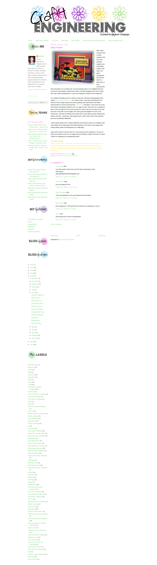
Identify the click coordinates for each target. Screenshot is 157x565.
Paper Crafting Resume (115, 40)
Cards (30, 222)
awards (30, 370)
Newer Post (54, 235)
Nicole (58, 214)
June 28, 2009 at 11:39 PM (66, 198)
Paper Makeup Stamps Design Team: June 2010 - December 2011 (37, 136)
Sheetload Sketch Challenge (37, 501)
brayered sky (79, 105)
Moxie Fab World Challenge (36, 436)
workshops (31, 556)
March (34, 332)
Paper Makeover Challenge (36, 446)
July (33, 289)
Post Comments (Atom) (66, 239)
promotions (31, 474)
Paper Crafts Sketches (35, 443)
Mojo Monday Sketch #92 (63, 100)
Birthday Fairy (35, 320)
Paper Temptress (33, 453)
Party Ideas (64, 40)
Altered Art (31, 229)
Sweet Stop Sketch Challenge (37, 518)
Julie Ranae (59, 166)
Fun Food (55, 40)
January (34, 338)
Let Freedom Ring (37, 303)
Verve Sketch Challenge (35, 549)
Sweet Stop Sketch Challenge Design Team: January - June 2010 (38, 148)
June (33, 292)
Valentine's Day (33, 537)
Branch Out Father (37, 309)
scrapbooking (32, 484)
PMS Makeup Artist (34, 465)
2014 (32, 264)
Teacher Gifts (32, 528)
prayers (30, 472)
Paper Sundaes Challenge (36, 450)
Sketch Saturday (33, 504)
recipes (30, 482)
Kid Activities (75, 40)
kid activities (31, 421)
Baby (29, 372)
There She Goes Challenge (36, 535)
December (35, 278)
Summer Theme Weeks (35, 511)
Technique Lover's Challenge (37, 530)
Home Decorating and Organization (94, 40)
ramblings (31, 479)
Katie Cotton (59, 203)
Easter (30, 401)
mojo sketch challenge (35, 431)
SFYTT (30, 499)
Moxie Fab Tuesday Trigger (36, 433)
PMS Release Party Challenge (37, 467)
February (35, 335)
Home (30, 40)
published (31, 477)
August (34, 287)
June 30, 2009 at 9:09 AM (66, 219)
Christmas (31, 392)
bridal (29, 379)
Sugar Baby (31, 509)
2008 (32, 341)
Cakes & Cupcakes (34, 231)
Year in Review (32, 559)
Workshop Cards (36, 300)
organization (32, 438)
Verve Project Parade (34, 547)
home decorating (33, 418)
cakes (30, 382)
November (35, 281)
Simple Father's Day (37, 312)
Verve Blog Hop (33, 540)
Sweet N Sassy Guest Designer (38, 514)
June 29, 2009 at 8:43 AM (66, 209)
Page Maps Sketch (34, 441)
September (35, 284)
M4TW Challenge (33, 423)
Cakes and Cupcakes (42, 40)
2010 (32, 273)
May (33, 327)
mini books (31, 428)
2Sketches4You (33, 365)
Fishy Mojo (34, 317)
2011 (32, 270)
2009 (32, 276)
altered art (31, 367)
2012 (32, 267)
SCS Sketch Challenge (35, 496)
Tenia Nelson (60, 181)
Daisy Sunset (35, 298)
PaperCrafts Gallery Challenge (37, 455)
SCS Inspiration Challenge (36, 494)
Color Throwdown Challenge (37, 394)
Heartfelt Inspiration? (37, 295)
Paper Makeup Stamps (35, 448)
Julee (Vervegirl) (61, 192)
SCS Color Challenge (34, 491)
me (29, 426)
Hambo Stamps (33, 416)
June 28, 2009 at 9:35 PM (66, 176)
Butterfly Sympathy (37, 315)
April (33, 330)
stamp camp (32, 506)
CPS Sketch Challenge (35, 399)
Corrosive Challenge (34, 396)
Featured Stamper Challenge (37, 406)
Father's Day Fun (36, 306)
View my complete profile (37, 89)
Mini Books (31, 226)
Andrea (41, 56)
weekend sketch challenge (36, 554)
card (29, 384)
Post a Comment (56, 224)
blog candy (31, 375)
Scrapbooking (32, 224)
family (30, 404)
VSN (29, 552)
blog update (31, 377)
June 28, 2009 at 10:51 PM (66, 187)
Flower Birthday (36, 323)
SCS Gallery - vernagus (35, 219)
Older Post (102, 235)
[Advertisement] (76, 230)
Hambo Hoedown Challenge (37, 413)
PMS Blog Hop (32, 463)
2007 (32, 344)
